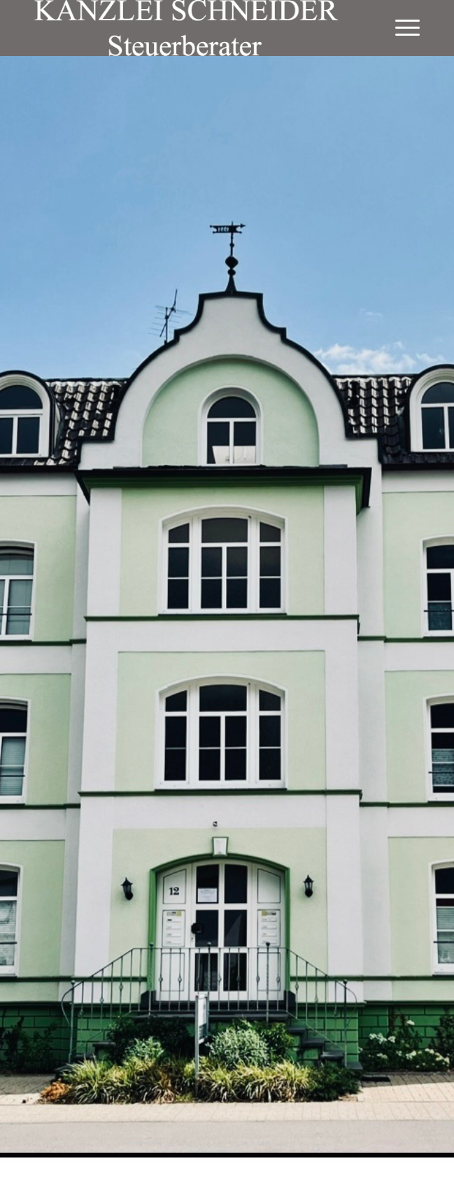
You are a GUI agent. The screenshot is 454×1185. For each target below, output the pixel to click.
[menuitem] (400, 28)
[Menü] (400, 28)
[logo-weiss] (188, 28)
